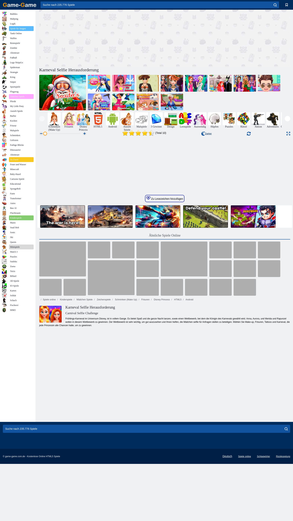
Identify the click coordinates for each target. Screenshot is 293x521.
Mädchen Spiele (84, 414)
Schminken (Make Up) (125, 414)
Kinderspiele (65, 414)
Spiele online (49, 414)
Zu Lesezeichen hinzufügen (164, 312)
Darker (206, 134)
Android (189, 414)
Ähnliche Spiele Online (165, 350)
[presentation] (42, 118)
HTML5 (177, 414)
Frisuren (145, 414)
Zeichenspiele (103, 414)
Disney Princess (161, 414)
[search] (275, 4)
